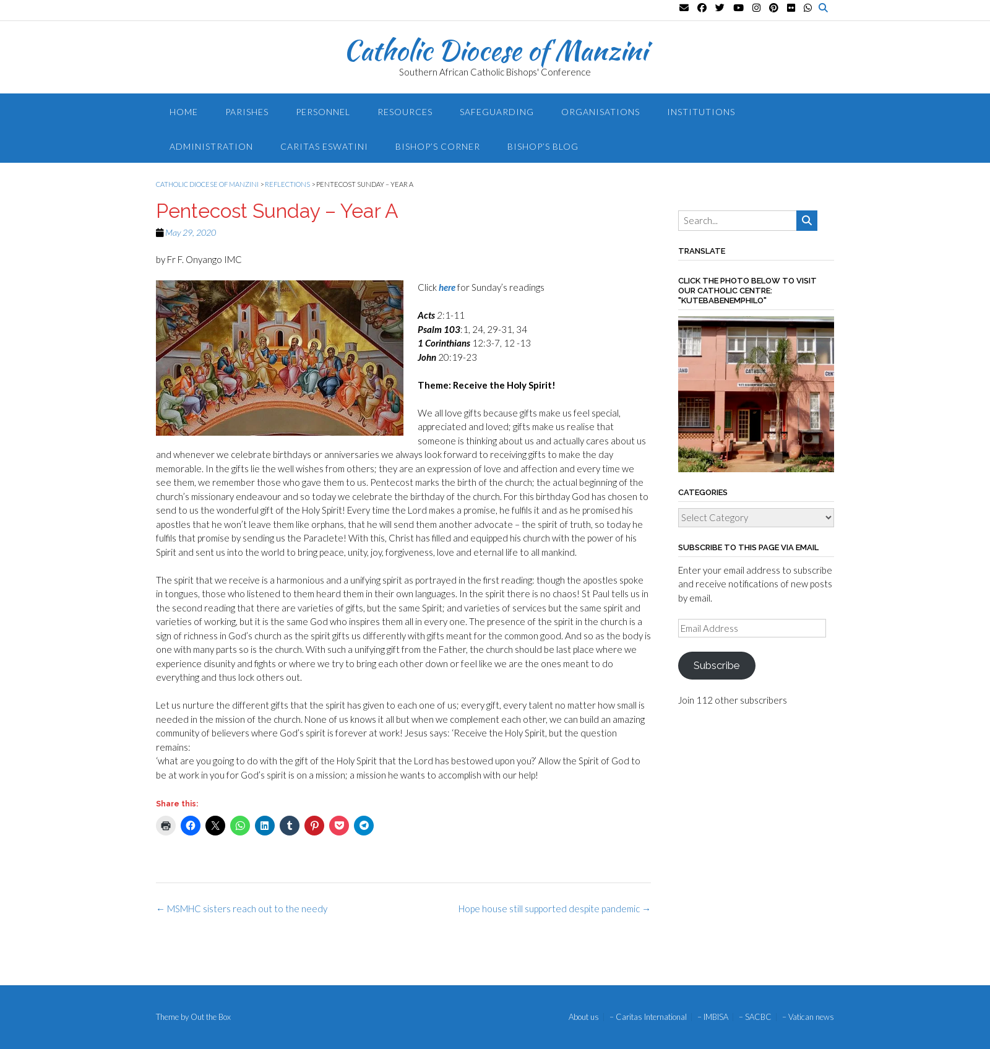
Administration (211, 146)
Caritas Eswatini (324, 146)
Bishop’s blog (543, 146)
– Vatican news (808, 1017)
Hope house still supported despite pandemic (554, 908)
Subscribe (716, 665)
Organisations (600, 111)
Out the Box (211, 1017)
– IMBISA (712, 1017)
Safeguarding (497, 111)
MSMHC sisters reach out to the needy (241, 908)
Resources (405, 111)
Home (184, 111)
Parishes (247, 111)
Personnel (323, 111)
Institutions (701, 111)
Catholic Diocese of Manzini (495, 50)
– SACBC (755, 1017)
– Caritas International (648, 1017)
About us (584, 1017)
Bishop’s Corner (437, 146)
